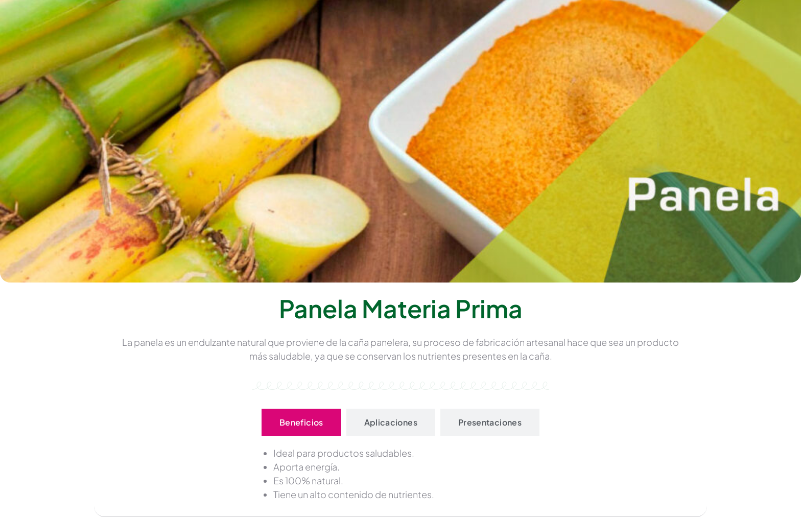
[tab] (301, 422)
